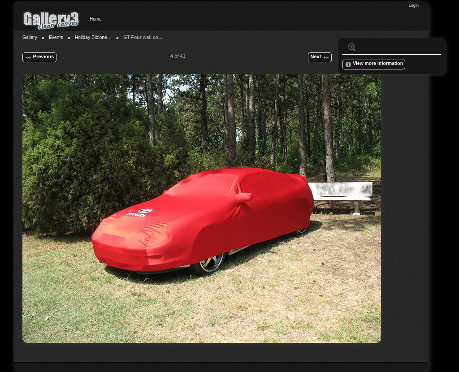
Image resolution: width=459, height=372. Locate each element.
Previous (39, 57)
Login (414, 5)
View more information (374, 64)
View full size (352, 47)
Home (96, 19)
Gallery (29, 37)
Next (319, 57)
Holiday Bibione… (93, 37)
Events (56, 37)
